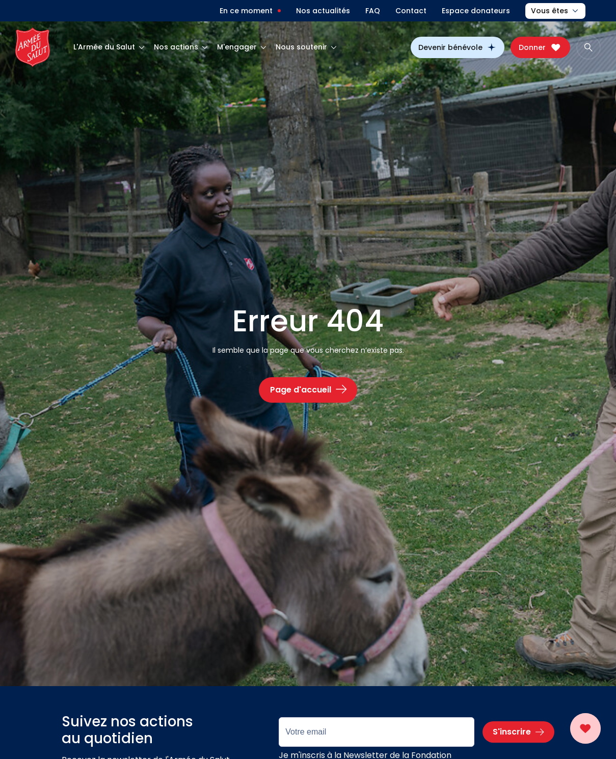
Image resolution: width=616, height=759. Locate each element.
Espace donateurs (476, 11)
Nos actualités (323, 11)
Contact (410, 11)
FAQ (372, 11)
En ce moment (246, 11)
